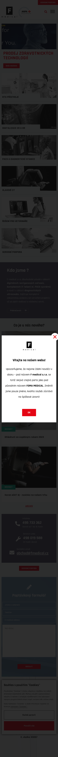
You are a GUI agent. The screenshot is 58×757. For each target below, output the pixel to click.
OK (29, 412)
